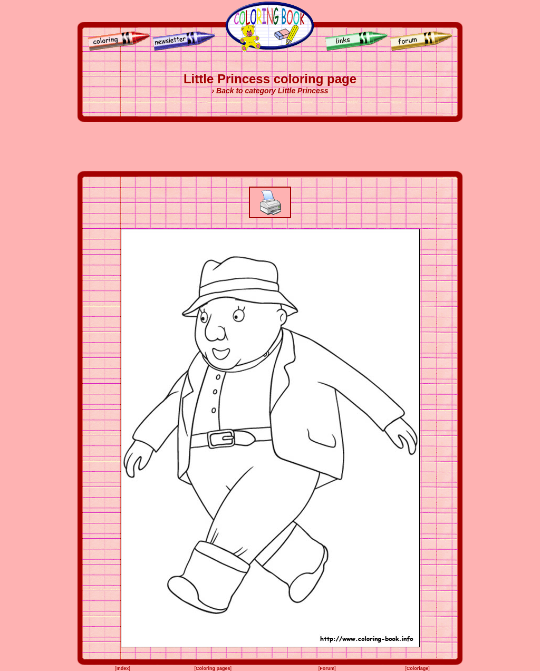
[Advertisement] (270, 146)
